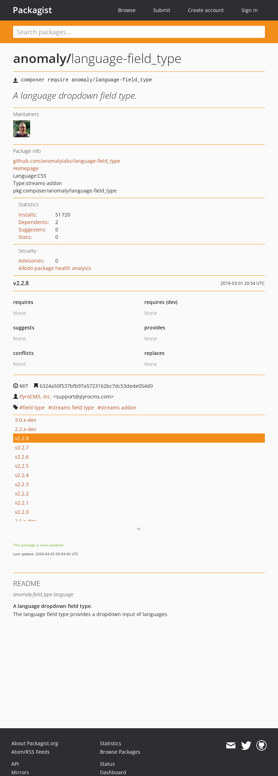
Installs (26, 214)
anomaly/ (42, 58)
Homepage (26, 168)
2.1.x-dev (25, 521)
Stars (24, 237)
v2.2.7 (22, 447)
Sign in (249, 10)
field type (34, 407)
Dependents (33, 222)
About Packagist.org (34, 743)
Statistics (110, 743)
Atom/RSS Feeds (30, 751)
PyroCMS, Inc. (36, 396)
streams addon (119, 407)
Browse (126, 10)
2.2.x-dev (25, 429)
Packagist (32, 10)
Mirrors (20, 772)
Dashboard (113, 772)
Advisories (30, 260)
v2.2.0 (22, 511)
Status (107, 763)
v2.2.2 (22, 493)
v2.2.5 (22, 465)
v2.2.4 (22, 475)
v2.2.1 (22, 502)
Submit (161, 10)
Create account (206, 10)
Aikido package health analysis (54, 268)
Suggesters (31, 229)
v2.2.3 (22, 484)
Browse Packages (120, 751)
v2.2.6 (22, 456)
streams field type (72, 407)
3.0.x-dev (25, 419)
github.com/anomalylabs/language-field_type (66, 160)
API (15, 763)
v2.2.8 (22, 438)
